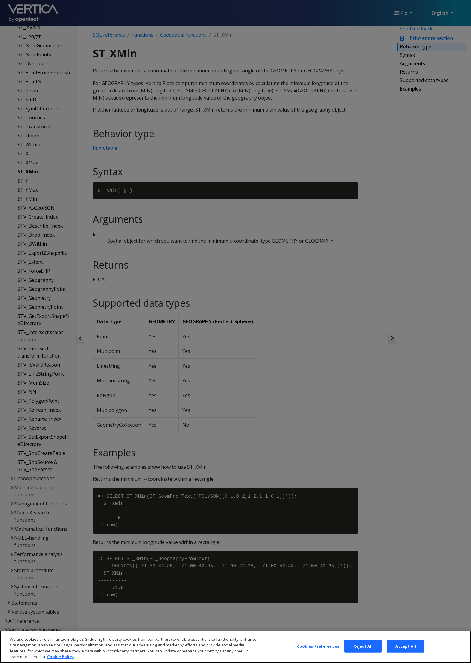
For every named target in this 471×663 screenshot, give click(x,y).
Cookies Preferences (318, 650)
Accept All (405, 650)
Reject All (363, 650)
